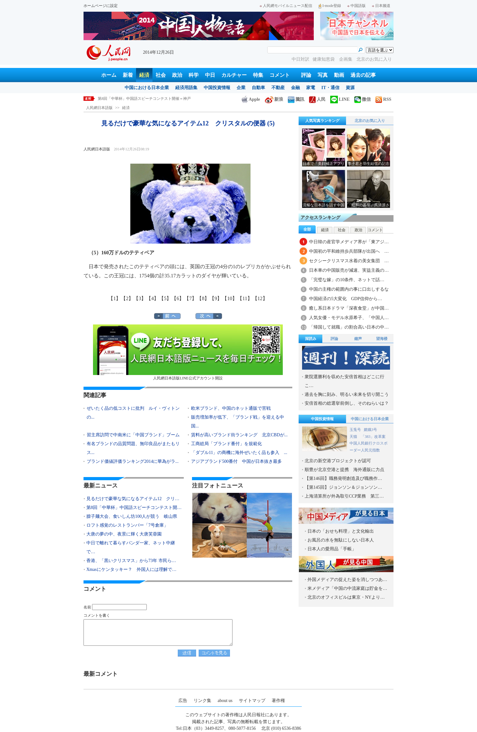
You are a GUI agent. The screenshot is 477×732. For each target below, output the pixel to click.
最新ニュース (101, 485)
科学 (194, 75)
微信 (362, 99)
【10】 (229, 298)
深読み (310, 338)
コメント (279, 75)
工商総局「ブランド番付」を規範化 (226, 443)
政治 (177, 75)
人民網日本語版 (99, 108)
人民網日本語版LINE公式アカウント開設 (188, 352)
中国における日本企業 (147, 87)
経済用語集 (186, 87)
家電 (310, 87)
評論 (306, 75)
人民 (317, 99)
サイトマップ (252, 700)
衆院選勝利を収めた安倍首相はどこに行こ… (344, 381)
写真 (323, 75)
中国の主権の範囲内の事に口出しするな (349, 289)
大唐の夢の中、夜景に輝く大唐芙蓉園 (124, 534)
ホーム (108, 75)
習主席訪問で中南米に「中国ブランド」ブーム (133, 435)
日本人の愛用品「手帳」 (331, 549)
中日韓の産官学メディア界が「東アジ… (349, 241)
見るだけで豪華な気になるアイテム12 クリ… (132, 498)
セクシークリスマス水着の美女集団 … (349, 260)
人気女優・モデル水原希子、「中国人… (349, 317)
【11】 (244, 298)
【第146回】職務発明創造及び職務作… (343, 478)
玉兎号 (355, 429)
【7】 (190, 298)
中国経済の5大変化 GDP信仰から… (345, 298)
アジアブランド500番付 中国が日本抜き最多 (236, 461)
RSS (383, 99)
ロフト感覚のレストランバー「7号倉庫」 (127, 525)
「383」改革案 (373, 436)
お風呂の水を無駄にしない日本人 (340, 540)
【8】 (203, 298)
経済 (144, 75)
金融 (295, 87)
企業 (241, 87)
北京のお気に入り (374, 59)
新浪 (274, 99)
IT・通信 (330, 87)
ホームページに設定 (101, 5)
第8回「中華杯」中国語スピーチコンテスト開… (134, 507)
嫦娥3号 (370, 429)
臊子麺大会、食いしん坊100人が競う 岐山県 (131, 516)
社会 (161, 75)
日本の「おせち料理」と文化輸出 (340, 531)
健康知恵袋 (324, 59)
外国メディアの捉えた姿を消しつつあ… (347, 579)
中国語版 (356, 5)
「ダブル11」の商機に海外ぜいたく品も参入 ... (239, 452)
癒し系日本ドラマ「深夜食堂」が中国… (349, 308)
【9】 (215, 298)
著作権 (278, 700)
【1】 (114, 298)
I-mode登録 (330, 5)
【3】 (139, 298)
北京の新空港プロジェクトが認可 (338, 460)
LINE (340, 99)
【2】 (127, 298)
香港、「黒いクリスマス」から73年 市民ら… (131, 560)
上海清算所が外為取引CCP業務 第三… (344, 496)
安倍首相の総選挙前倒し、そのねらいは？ (347, 403)
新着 (128, 75)
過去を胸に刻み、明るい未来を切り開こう (347, 394)
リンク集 (202, 700)
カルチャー (234, 75)
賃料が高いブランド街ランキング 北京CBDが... (239, 435)
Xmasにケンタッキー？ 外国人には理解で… (131, 569)
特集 (258, 75)
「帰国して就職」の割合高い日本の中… (349, 327)
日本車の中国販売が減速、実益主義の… (349, 270)
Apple (251, 99)
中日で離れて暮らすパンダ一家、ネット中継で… (130, 547)
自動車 (258, 87)
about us (225, 700)
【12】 (260, 298)
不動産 (278, 87)
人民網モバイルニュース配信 (286, 5)
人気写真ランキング (322, 120)
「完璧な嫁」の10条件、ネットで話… (346, 279)
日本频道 (381, 5)
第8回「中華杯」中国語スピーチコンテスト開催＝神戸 (144, 98)
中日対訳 (300, 59)
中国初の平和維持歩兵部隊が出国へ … (349, 251)
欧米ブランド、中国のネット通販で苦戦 (231, 408)
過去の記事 (363, 75)
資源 (350, 87)
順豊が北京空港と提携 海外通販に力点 (344, 469)
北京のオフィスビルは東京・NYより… (346, 597)
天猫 (354, 436)
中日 (210, 75)
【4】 (152, 298)
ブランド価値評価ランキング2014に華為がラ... (133, 461)
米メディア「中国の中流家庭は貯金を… (347, 588)
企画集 (346, 59)
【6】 (177, 298)
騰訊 (296, 99)
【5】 (165, 298)
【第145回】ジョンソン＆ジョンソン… (343, 487)
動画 (339, 75)
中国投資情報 (217, 87)
